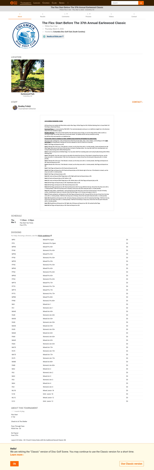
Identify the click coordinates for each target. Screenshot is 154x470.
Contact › (137, 102)
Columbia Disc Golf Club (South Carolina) (69, 32)
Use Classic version (131, 463)
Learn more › (17, 454)
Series (61, 3)
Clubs (54, 3)
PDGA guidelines (44, 236)
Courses (45, 3)
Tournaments (25, 3)
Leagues (36, 3)
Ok (14, 463)
